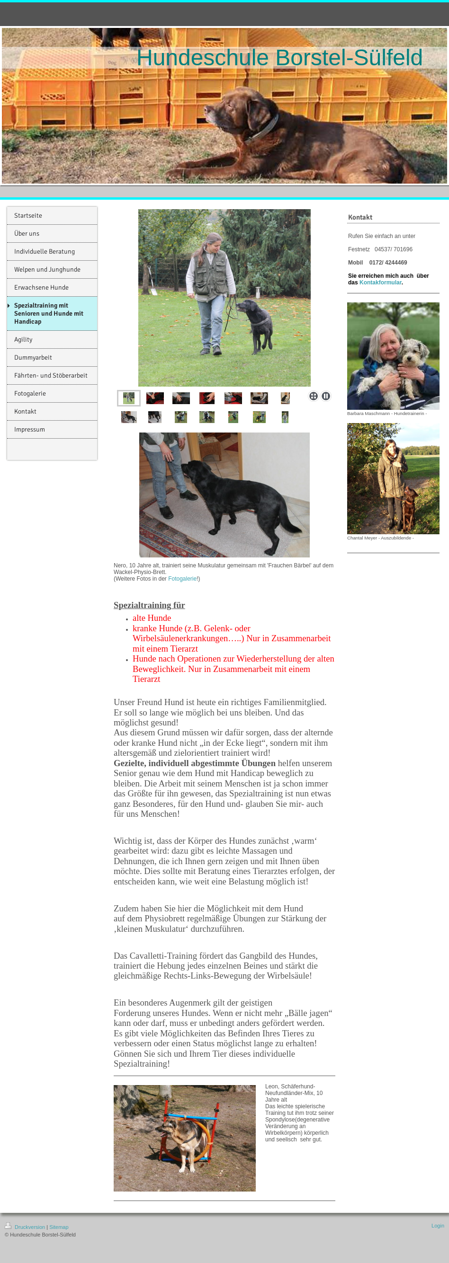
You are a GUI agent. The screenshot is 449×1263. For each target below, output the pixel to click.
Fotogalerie (182, 578)
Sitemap (58, 1227)
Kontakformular (380, 282)
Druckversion (25, 1227)
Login (437, 1225)
